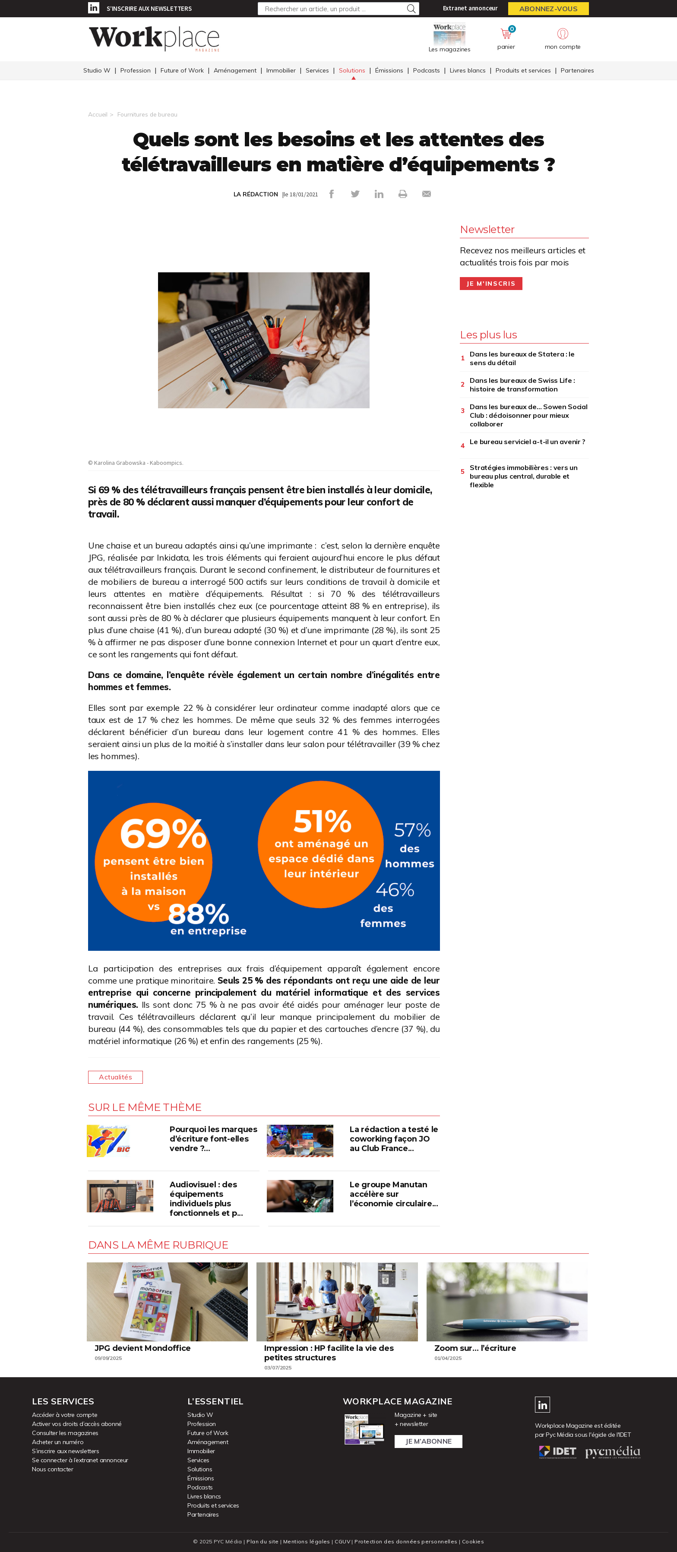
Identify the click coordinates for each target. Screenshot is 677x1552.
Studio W (97, 70)
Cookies (473, 1541)
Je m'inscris (491, 283)
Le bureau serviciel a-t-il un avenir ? (527, 441)
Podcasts (426, 70)
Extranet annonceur (470, 8)
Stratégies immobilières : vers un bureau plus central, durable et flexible (523, 476)
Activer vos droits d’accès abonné (77, 1424)
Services (317, 70)
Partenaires (577, 70)
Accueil (98, 114)
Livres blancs (468, 70)
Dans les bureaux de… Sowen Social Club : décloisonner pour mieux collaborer (528, 415)
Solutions (352, 70)
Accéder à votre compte (64, 1415)
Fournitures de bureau (148, 114)
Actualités (116, 1077)
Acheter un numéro (57, 1442)
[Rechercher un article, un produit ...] (338, 8)
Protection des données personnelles (405, 1541)
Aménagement (235, 70)
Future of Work (182, 70)
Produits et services (523, 70)
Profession (135, 70)
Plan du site (262, 1541)
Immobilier (281, 70)
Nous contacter (52, 1469)
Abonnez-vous (548, 8)
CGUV (342, 1541)
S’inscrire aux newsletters (149, 8)
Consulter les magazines (65, 1433)
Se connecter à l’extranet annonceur (80, 1460)
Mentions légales (306, 1541)
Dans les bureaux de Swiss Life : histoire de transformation (522, 384)
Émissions (389, 70)
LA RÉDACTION (256, 194)
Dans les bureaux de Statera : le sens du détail (522, 358)
